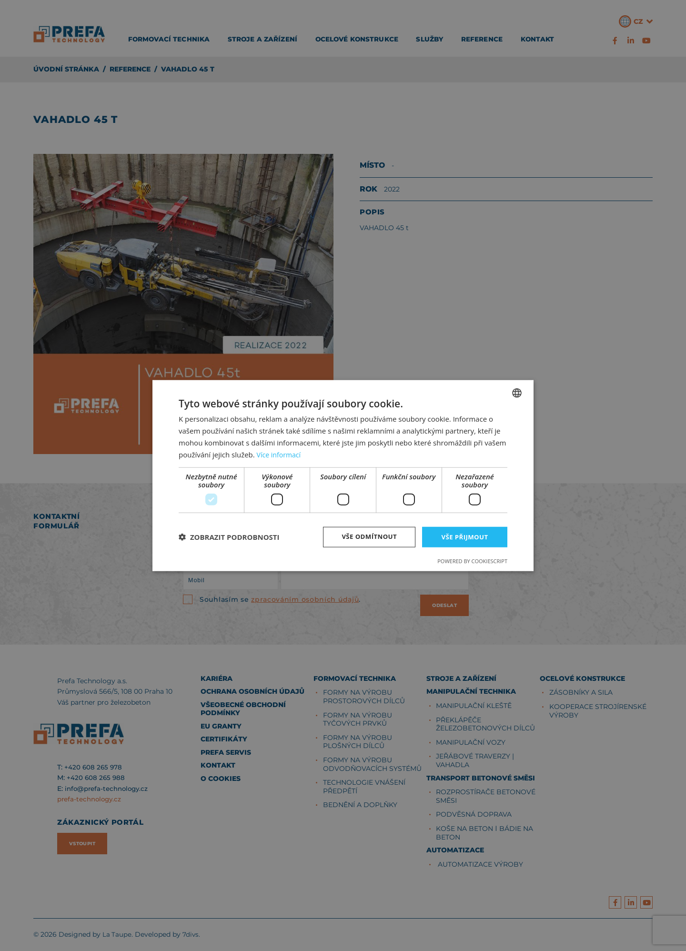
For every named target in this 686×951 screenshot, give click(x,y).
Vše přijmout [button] (464, 536)
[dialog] (343, 475)
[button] (229, 537)
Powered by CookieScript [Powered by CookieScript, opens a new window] (472, 561)
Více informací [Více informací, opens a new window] (280, 453)
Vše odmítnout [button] (367, 536)
